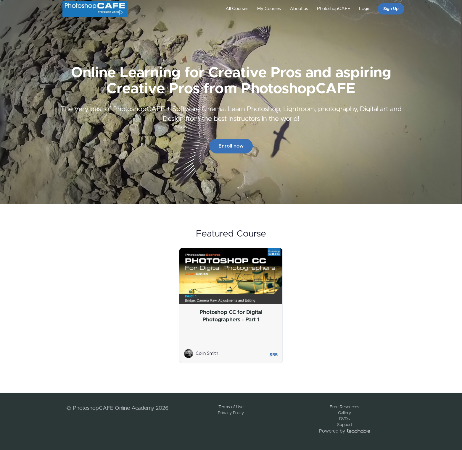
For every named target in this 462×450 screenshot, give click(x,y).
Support (344, 425)
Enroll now (231, 145)
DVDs (344, 419)
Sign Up (391, 9)
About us (299, 9)
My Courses (269, 9)
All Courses (237, 9)
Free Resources (344, 407)
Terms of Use (231, 407)
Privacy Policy (231, 413)
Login (364, 9)
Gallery (344, 413)
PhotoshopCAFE (333, 9)
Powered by (344, 431)
